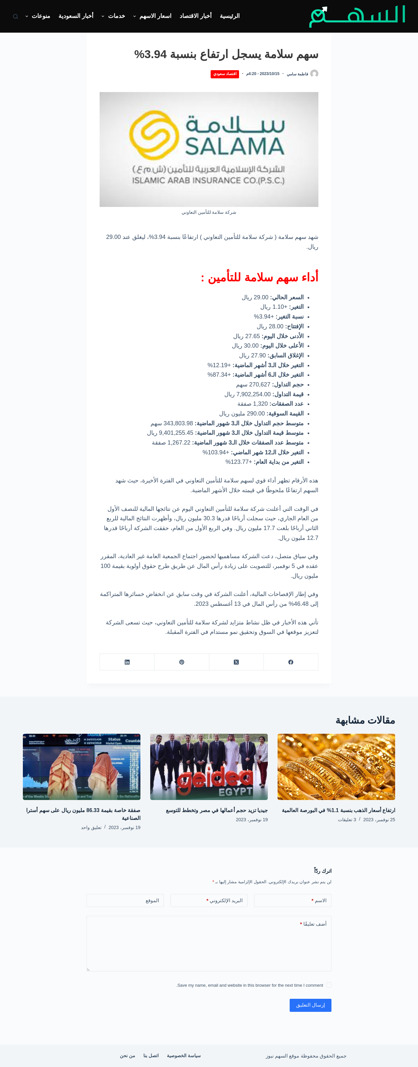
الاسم (319, 901)
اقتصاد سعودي (224, 73)
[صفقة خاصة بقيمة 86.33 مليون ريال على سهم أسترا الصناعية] (81, 767)
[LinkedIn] (127, 662)
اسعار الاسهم (151, 16)
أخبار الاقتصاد (196, 16)
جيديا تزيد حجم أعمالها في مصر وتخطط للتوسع (217, 810)
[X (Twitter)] (236, 662)
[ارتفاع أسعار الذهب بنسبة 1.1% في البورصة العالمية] (336, 767)
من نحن (127, 1055)
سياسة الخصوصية (184, 1055)
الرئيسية (230, 16)
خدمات (112, 16)
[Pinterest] (181, 662)
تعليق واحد (91, 827)
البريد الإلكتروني (224, 901)
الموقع (152, 900)
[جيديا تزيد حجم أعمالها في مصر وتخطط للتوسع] (209, 767)
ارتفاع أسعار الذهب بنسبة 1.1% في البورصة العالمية (338, 810)
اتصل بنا (151, 1055)
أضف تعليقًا (313, 924)
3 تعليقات (347, 819)
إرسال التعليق (310, 1005)
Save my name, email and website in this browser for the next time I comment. (249, 985)
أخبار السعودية (75, 16)
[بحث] (15, 16)
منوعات (37, 16)
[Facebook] (291, 662)
